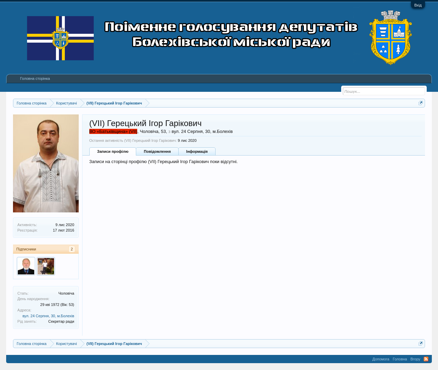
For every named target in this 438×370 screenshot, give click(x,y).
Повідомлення (157, 151)
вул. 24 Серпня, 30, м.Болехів (48, 316)
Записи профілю (113, 151)
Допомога (380, 359)
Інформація (197, 151)
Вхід (418, 5)
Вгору (415, 359)
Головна (400, 359)
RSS (426, 359)
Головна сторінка (35, 78)
